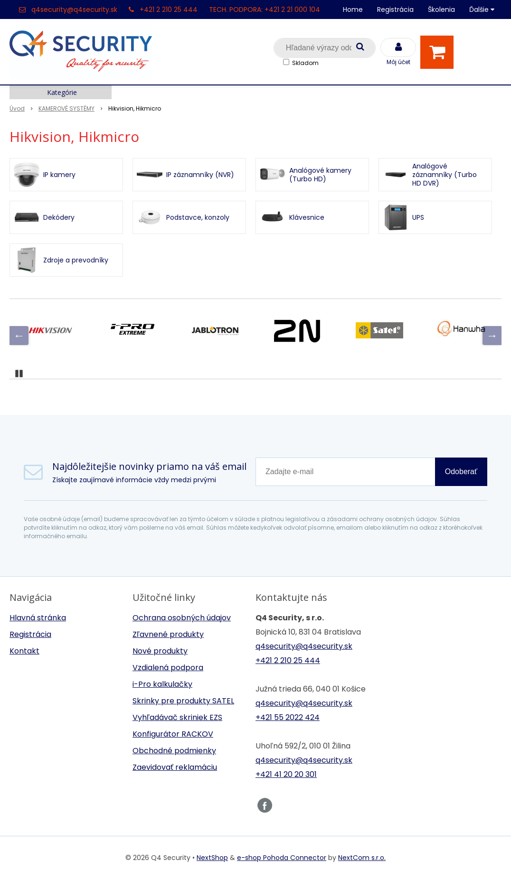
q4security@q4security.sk (74, 9)
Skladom (305, 63)
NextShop (212, 857)
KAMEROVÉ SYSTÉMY (66, 108)
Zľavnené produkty (168, 634)
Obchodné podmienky (174, 750)
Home (353, 9)
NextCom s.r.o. (362, 857)
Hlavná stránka (37, 617)
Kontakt (24, 650)
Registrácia (395, 9)
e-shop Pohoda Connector (281, 857)
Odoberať (461, 472)
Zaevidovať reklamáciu (174, 767)
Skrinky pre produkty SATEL (183, 700)
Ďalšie (481, 9)
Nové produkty (160, 650)
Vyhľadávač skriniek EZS (177, 717)
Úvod (17, 108)
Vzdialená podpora (167, 667)
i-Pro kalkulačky (162, 684)
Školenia (441, 9)
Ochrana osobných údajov (181, 617)
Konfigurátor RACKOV (172, 734)
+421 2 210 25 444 (169, 9)
